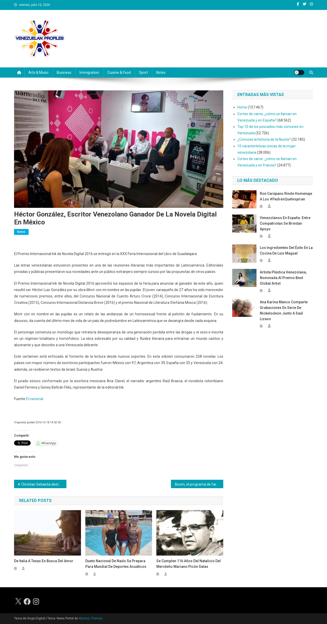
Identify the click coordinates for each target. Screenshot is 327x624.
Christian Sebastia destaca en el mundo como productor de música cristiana (43, 484)
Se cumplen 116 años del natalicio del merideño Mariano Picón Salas (188, 564)
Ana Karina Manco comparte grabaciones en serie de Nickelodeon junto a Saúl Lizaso (284, 310)
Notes (161, 72)
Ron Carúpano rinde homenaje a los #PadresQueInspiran (286, 196)
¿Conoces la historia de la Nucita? (264, 139)
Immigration (89, 72)
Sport (143, 72)
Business (64, 72)
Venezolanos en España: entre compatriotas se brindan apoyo (285, 223)
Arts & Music (38, 72)
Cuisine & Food (119, 72)
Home (242, 107)
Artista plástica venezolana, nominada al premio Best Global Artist (283, 277)
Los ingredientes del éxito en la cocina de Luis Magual (286, 250)
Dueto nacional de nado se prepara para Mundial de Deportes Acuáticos (115, 564)
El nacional (34, 399)
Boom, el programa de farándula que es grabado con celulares (199, 484)
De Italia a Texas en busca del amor (43, 561)
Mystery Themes (90, 618)
